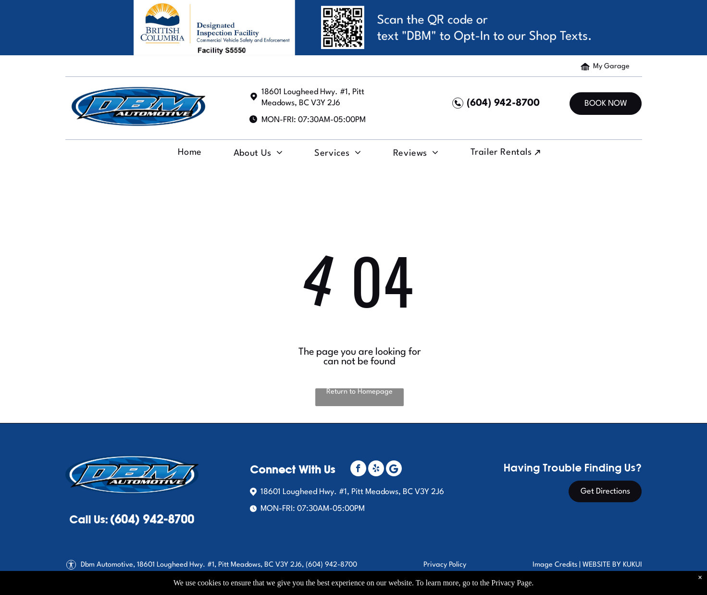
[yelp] (376, 469)
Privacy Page (511, 583)
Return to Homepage (359, 392)
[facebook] (358, 469)
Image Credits (555, 565)
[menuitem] (188, 155)
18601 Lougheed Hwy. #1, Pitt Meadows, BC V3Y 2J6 (352, 492)
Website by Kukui (612, 565)
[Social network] (394, 469)
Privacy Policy (444, 565)
